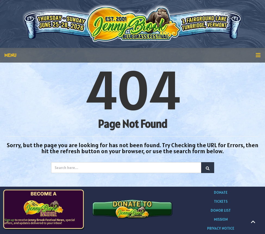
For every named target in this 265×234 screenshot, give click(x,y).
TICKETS (220, 201)
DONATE (220, 192)
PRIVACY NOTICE (220, 228)
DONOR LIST (221, 210)
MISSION (221, 219)
